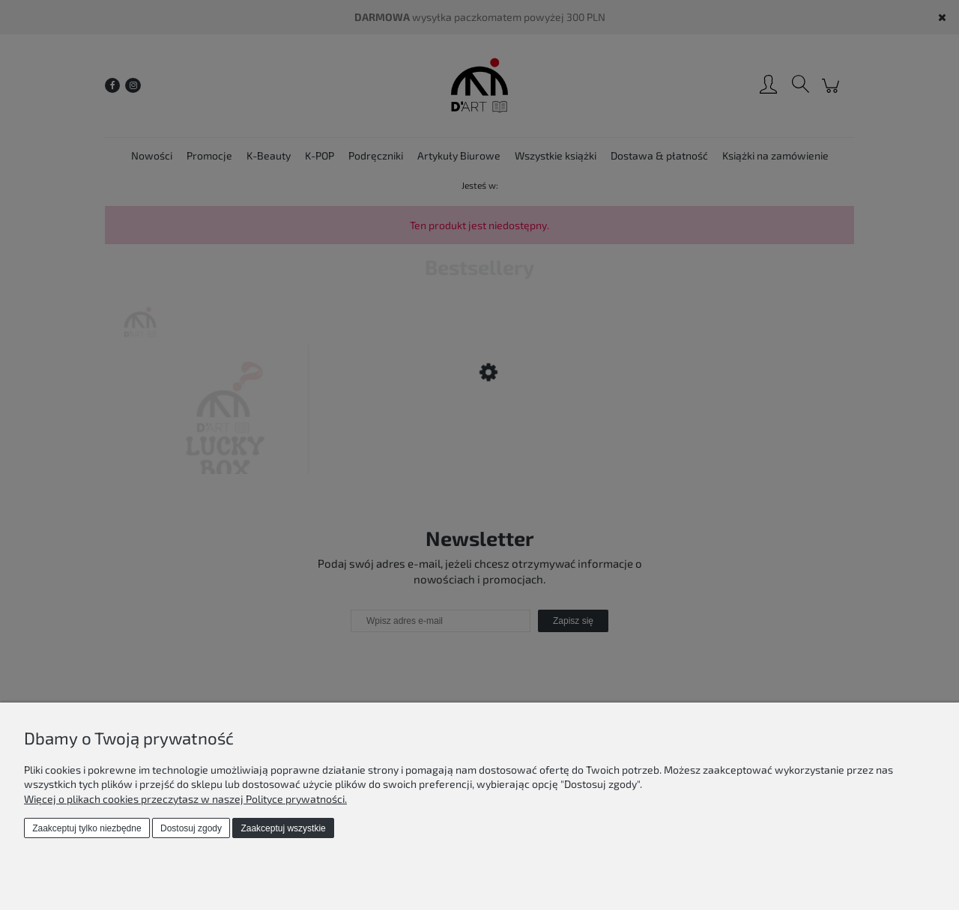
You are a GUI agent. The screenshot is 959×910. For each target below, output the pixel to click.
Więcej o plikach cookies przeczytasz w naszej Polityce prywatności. (185, 798)
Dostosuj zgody (191, 828)
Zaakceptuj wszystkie (282, 828)
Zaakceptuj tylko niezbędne (86, 828)
